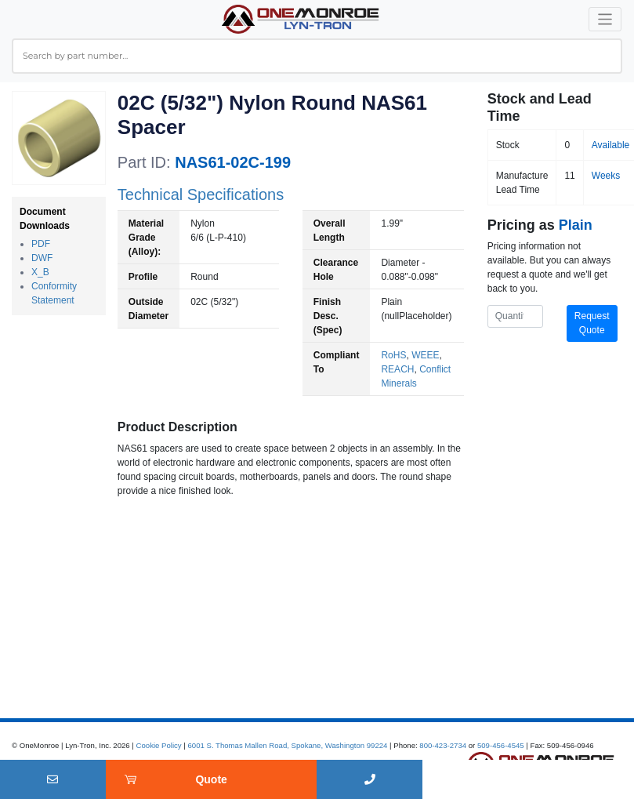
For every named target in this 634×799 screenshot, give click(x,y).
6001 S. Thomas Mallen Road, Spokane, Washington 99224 (287, 745)
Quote (210, 779)
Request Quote (592, 323)
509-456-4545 (500, 745)
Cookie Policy (159, 745)
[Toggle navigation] (605, 19)
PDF (40, 243)
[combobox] (317, 56)
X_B (40, 272)
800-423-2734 (442, 745)
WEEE (425, 355)
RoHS (393, 355)
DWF (42, 257)
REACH (397, 369)
